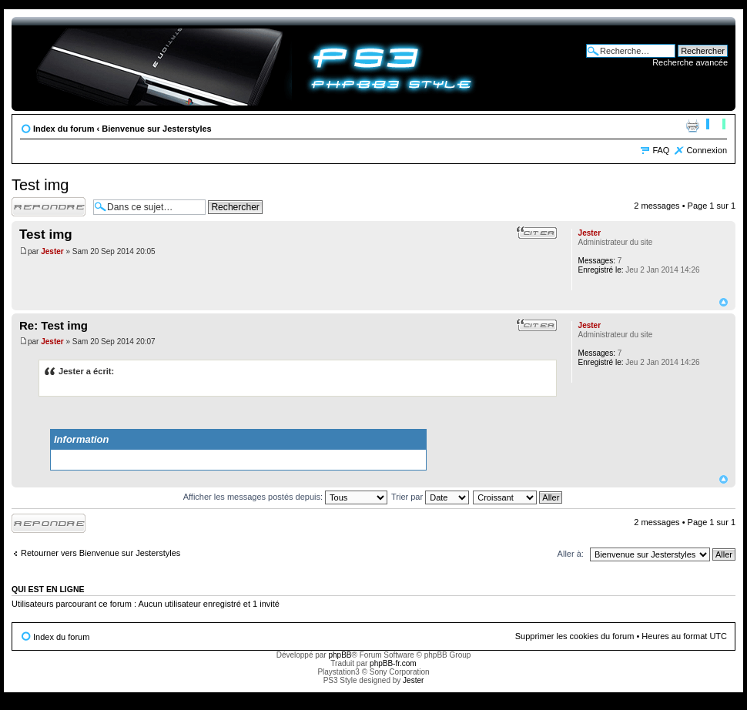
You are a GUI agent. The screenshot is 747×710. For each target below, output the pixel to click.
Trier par (430, 496)
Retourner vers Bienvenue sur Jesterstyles (100, 553)
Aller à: (571, 553)
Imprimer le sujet (692, 125)
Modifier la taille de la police (716, 125)
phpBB (339, 655)
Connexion (706, 150)
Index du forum (63, 128)
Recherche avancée (690, 62)
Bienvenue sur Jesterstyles (156, 128)
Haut (723, 302)
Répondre (48, 206)
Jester (52, 251)
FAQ (660, 150)
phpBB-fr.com (393, 663)
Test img (40, 184)
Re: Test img (53, 325)
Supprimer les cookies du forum (575, 636)
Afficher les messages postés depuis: (285, 496)
